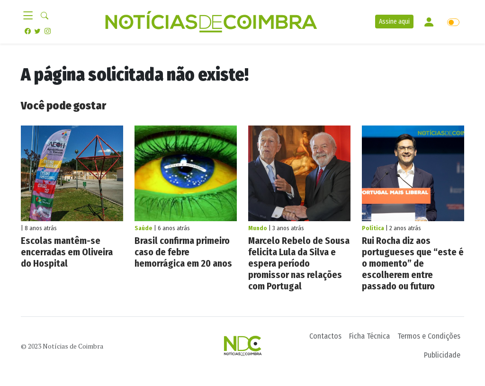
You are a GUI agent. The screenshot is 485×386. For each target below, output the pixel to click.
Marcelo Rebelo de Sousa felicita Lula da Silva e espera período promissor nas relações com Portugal (299, 263)
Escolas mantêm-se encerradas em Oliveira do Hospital (67, 252)
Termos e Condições (428, 336)
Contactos (325, 336)
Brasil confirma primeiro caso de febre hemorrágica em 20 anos (183, 252)
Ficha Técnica (369, 336)
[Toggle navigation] (31, 16)
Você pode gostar (63, 105)
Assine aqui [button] (394, 22)
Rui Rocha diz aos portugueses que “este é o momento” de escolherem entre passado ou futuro (413, 263)
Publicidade (442, 354)
